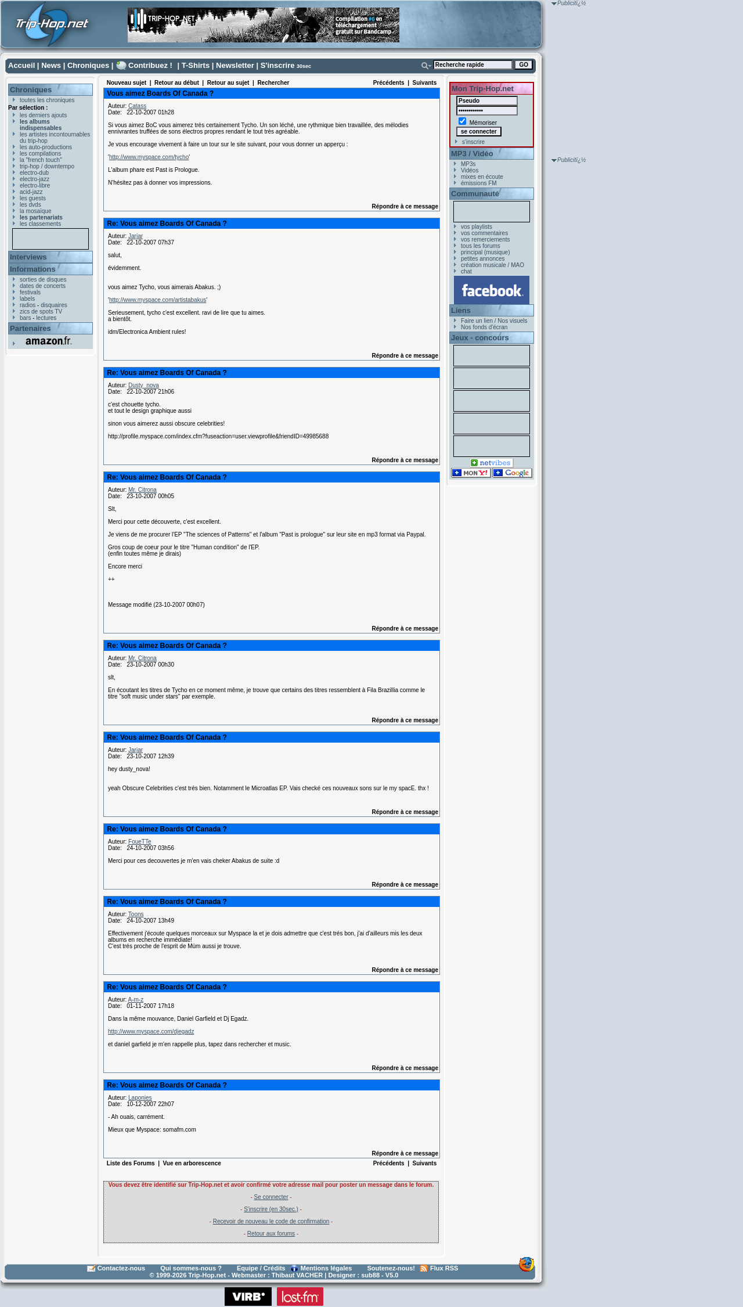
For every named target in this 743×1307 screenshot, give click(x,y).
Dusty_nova (143, 385)
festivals (30, 292)
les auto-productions (46, 147)
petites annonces (483, 258)
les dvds (30, 204)
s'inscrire (473, 142)
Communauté (475, 193)
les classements (40, 224)
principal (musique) (485, 252)
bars (25, 318)
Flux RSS (444, 1268)
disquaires (54, 305)
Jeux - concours (480, 337)
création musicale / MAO (492, 265)
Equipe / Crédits (261, 1268)
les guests (33, 198)
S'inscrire (278, 65)
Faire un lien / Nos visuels (494, 321)
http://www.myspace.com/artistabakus (157, 300)
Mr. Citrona (142, 490)
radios (27, 305)
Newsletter (235, 65)
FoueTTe (139, 841)
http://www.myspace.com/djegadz (151, 1031)
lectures (46, 318)
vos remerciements (485, 239)
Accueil (21, 65)
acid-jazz (31, 192)
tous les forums (480, 246)
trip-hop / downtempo (47, 166)
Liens (461, 310)
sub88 (370, 1275)
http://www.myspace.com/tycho (149, 157)
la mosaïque (35, 211)
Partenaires (30, 328)
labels (27, 299)
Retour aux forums (271, 1233)
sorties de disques (43, 279)
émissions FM (479, 183)
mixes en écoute (482, 177)
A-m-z (135, 999)
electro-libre (35, 185)
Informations (33, 269)
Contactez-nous (122, 1268)
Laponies (140, 1097)
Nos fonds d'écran (484, 327)
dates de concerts (43, 286)
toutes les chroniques (47, 100)
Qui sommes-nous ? (191, 1268)
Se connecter (271, 1197)
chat (466, 271)
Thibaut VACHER (297, 1275)
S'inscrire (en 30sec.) (271, 1209)
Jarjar (135, 236)
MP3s (468, 164)
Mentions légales (326, 1268)
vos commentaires (484, 233)
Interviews (28, 257)
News (51, 65)
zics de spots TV (41, 311)
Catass (137, 106)
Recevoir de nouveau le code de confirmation (271, 1221)
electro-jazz (34, 179)
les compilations (40, 153)
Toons (136, 914)
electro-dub (34, 173)
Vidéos (469, 170)
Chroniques (88, 65)
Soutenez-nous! (391, 1268)
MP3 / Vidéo (472, 153)
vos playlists (476, 227)
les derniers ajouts (43, 115)
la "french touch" (41, 160)
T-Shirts (196, 65)
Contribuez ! (150, 65)
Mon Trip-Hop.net (483, 88)
